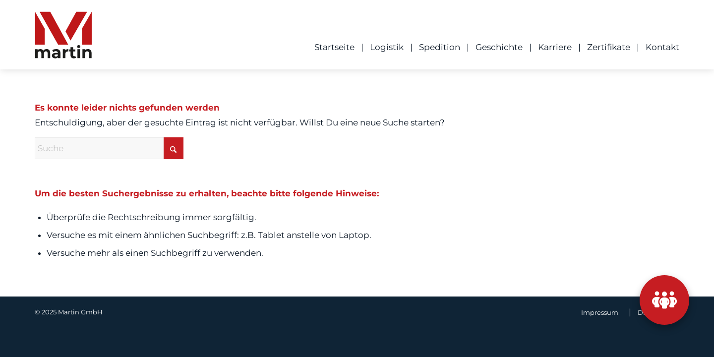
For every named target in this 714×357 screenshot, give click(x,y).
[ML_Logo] (63, 37)
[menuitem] (331, 47)
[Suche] (109, 148)
